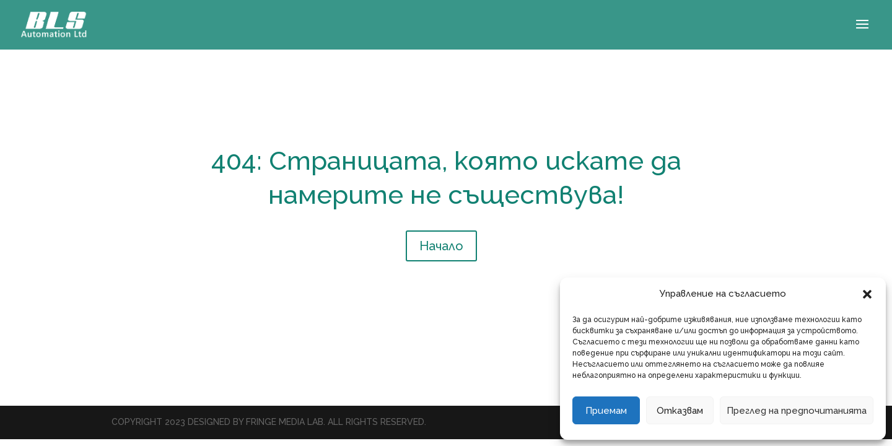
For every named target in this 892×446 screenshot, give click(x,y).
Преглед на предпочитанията (797, 410)
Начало (441, 245)
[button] (867, 294)
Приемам (606, 410)
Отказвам (680, 410)
